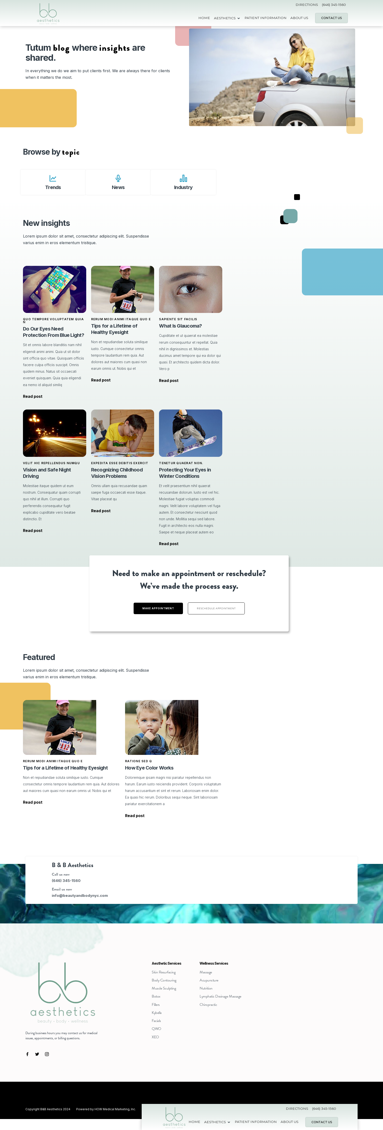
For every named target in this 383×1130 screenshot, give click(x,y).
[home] (48, 18)
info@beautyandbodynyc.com (80, 895)
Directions (307, 5)
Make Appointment (158, 608)
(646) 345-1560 (334, 5)
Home (204, 18)
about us (299, 18)
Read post (33, 396)
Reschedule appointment (216, 608)
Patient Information (266, 18)
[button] (227, 18)
